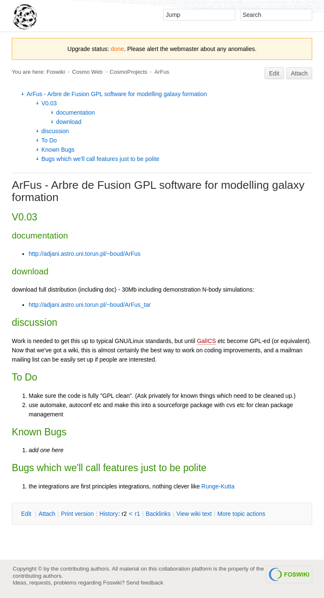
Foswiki (55, 72)
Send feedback (144, 582)
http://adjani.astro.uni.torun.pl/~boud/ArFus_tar (90, 304)
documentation (75, 112)
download (68, 121)
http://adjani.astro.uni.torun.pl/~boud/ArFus (84, 253)
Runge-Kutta (218, 486)
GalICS (206, 341)
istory (109, 513)
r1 (137, 513)
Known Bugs (58, 149)
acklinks (158, 513)
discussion (55, 131)
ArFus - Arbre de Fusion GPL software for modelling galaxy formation (117, 94)
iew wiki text (194, 513)
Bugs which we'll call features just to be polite (100, 159)
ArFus (161, 72)
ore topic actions (241, 513)
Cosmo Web (87, 72)
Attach (299, 73)
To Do (49, 140)
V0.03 (49, 103)
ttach (46, 513)
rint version (77, 513)
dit (27, 513)
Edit (274, 73)
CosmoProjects (128, 72)
